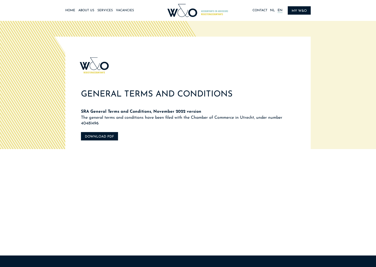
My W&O (299, 11)
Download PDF (99, 136)
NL (272, 10)
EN (280, 10)
